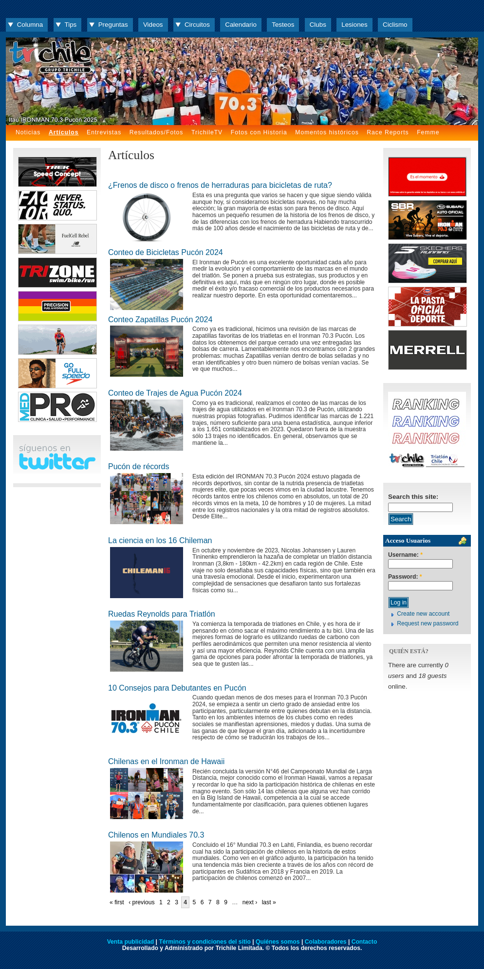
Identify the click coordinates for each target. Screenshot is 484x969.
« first (117, 902)
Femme (428, 132)
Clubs (318, 24)
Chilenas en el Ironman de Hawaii (166, 761)
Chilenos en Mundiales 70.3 (156, 835)
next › (249, 902)
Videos (153, 24)
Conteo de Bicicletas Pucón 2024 (165, 252)
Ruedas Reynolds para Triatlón (161, 614)
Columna (30, 24)
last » (269, 902)
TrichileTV (207, 132)
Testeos (283, 24)
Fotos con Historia (259, 132)
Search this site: (413, 496)
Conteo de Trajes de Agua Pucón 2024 (175, 393)
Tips (71, 24)
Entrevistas (104, 132)
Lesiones (354, 24)
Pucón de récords (138, 466)
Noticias (28, 132)
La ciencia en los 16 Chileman (160, 540)
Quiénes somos (278, 941)
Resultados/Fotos (157, 132)
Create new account (423, 613)
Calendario (241, 24)
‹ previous (141, 902)
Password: (405, 577)
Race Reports (388, 132)
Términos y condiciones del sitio (204, 941)
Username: (405, 555)
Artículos (64, 132)
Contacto (364, 941)
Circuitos (197, 24)
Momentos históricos (326, 132)
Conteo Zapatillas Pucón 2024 (160, 319)
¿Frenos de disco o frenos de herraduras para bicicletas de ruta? (220, 185)
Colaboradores (326, 941)
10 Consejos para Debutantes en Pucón (177, 688)
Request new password (427, 623)
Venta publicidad (130, 941)
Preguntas (113, 24)
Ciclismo (395, 24)
